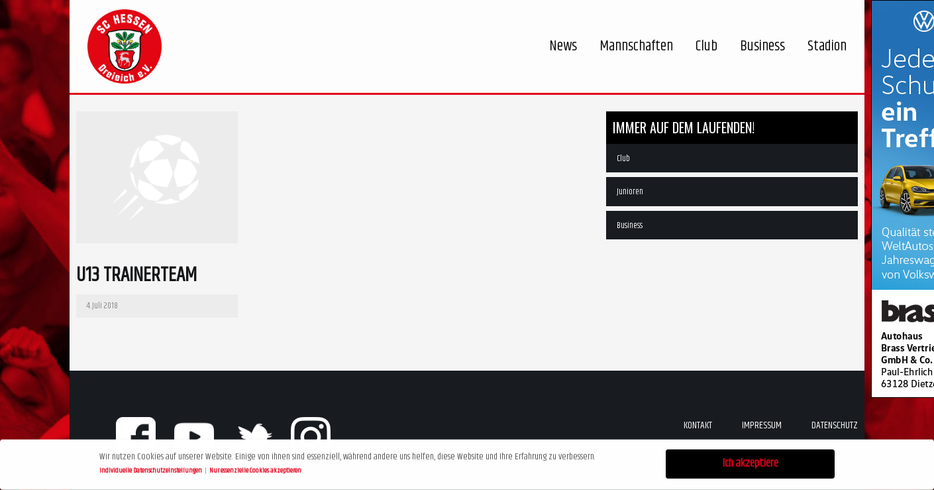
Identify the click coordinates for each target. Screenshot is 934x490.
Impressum (762, 425)
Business (630, 225)
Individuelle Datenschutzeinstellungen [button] (151, 468)
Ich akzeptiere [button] (750, 462)
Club (623, 158)
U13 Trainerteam (136, 275)
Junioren (630, 191)
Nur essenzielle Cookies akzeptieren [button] (255, 468)
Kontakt (698, 425)
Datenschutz (834, 425)
